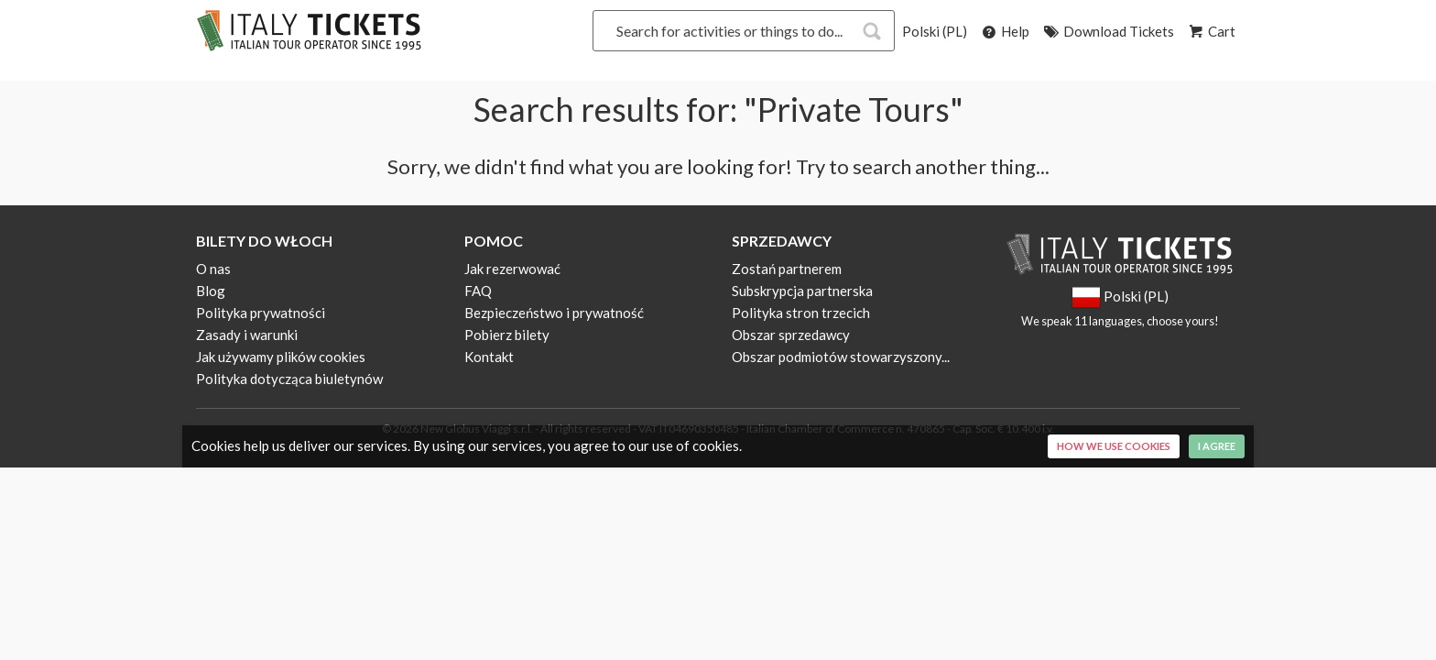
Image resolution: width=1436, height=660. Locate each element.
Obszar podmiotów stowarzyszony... (841, 356)
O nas (213, 268)
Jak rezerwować (512, 268)
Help (1004, 31)
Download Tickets (1107, 31)
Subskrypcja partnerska (802, 290)
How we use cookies (1113, 446)
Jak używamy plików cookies (280, 356)
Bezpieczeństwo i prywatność (554, 312)
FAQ (478, 290)
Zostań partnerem (787, 268)
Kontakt (489, 356)
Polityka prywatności (260, 312)
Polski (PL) (934, 31)
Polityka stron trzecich (801, 312)
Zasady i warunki (247, 334)
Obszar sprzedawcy (791, 334)
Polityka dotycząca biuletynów (289, 378)
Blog (210, 290)
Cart (1210, 31)
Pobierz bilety (506, 334)
